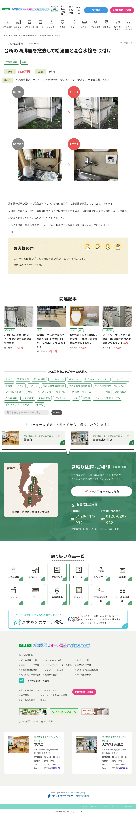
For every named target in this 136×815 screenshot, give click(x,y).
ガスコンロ (75, 379)
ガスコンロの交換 (53, 660)
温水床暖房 (121, 392)
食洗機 (9, 385)
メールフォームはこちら (101, 491)
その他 (39, 404)
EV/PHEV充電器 (14, 392)
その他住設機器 (84, 674)
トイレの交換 (83, 660)
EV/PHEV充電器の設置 (87, 670)
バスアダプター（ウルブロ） (52, 392)
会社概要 (48, 721)
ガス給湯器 (11, 62)
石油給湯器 (11, 398)
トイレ (20, 385)
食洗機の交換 (51, 674)
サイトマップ (129, 806)
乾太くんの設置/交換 (30, 674)
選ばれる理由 (71, 10)
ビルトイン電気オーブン (107, 398)
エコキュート (57, 379)
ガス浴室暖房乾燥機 (79, 385)
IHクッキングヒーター (97, 379)
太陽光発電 (28, 398)
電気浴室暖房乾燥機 (53, 385)
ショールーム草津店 (49, 690)
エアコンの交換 (84, 665)
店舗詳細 (55, 768)
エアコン (33, 385)
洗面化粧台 (44, 398)
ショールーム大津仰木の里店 (53, 695)
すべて (9, 379)
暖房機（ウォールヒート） (86, 392)
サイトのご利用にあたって (91, 806)
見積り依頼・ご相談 (122, 10)
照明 (75, 398)
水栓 (24, 62)
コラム (43, 700)
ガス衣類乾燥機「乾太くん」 (110, 385)
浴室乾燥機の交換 (29, 670)
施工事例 (96, 10)
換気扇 (86, 398)
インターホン (62, 398)
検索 (58, 412)
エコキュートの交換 (30, 665)
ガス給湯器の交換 (29, 660)
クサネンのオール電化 (38, 681)
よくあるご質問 (63, 10)
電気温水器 (23, 379)
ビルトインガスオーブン (18, 404)
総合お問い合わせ (30, 721)
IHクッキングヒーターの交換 (58, 665)
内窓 (107, 392)
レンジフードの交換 (54, 670)
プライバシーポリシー (113, 806)
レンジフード (121, 379)
